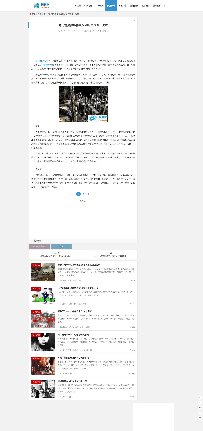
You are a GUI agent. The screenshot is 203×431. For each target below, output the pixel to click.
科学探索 (122, 6)
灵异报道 (111, 6)
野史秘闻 (145, 6)
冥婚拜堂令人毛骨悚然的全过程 (74, 390)
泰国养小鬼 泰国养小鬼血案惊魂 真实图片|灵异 (156, 72)
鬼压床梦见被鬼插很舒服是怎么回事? (153, 90)
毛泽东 (87, 332)
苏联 (83, 357)
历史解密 (134, 6)
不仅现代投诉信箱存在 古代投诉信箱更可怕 (80, 290)
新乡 (84, 307)
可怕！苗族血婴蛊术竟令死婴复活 (75, 365)
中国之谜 (88, 6)
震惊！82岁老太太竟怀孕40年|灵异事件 (155, 94)
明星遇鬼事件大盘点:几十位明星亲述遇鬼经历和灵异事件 (161, 83)
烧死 (75, 282)
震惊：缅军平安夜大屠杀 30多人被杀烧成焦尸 (81, 265)
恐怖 (59, 247)
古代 (70, 307)
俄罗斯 (71, 332)
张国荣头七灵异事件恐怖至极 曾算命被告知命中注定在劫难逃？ (163, 68)
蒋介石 (89, 357)
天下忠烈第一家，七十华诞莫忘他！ (76, 340)
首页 (34, 14)
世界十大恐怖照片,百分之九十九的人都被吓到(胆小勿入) (160, 61)
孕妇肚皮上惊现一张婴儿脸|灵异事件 (152, 79)
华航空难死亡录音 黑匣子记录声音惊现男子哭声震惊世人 (161, 87)
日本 (81, 332)
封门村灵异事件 (43, 61)
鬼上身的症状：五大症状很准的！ (151, 76)
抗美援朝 (76, 357)
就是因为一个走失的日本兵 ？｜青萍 (77, 315)
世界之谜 (77, 6)
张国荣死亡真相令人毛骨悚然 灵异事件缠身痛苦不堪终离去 (161, 65)
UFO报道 (100, 6)
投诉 (80, 307)
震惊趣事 (157, 6)
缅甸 (80, 282)
